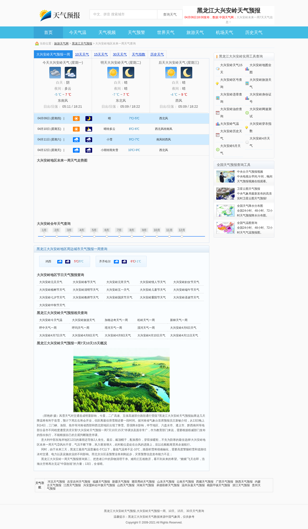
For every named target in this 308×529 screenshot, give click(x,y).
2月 (57, 230)
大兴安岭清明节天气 (86, 289)
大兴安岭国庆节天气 (119, 297)
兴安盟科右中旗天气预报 (99, 485)
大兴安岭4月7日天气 (52, 335)
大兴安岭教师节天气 (86, 297)
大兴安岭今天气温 (50, 320)
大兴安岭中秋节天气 (52, 305)
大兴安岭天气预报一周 (53, 54)
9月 (144, 230)
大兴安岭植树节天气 (52, 289)
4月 (82, 230)
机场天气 (224, 32)
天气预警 (136, 32)
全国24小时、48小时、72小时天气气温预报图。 (255, 227)
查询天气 (170, 14)
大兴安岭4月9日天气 (118, 335)
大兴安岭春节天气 (84, 282)
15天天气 (101, 54)
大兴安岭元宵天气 (117, 282)
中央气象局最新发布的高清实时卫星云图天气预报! (254, 193)
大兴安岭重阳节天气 (153, 297)
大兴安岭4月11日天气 (184, 335)
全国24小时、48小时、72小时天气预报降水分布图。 (255, 210)
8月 (132, 230)
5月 (94, 230)
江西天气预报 (72, 485)
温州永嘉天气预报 (193, 485)
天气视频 (107, 32)
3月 (69, 230)
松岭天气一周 (146, 320)
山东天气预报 (165, 481)
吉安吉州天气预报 (78, 481)
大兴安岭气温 (229, 124)
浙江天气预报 (241, 485)
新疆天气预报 (120, 481)
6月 (107, 230)
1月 (44, 230)
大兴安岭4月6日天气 (183, 327)
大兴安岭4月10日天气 (151, 335)
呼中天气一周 (48, 327)
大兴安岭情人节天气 (153, 282)
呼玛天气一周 (80, 327)
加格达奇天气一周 (116, 320)
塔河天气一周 (113, 327)
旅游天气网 (61, 43)
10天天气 (82, 54)
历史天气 (254, 32)
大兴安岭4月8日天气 (85, 335)
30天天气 (120, 54)
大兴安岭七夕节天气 (52, 297)
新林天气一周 (178, 320)
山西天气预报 (126, 485)
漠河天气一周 (146, 327)
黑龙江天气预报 (82, 43)
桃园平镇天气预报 (218, 485)
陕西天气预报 (244, 481)
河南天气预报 (145, 485)
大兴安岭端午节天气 (186, 289)
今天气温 (77, 32)
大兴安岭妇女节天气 (186, 282)
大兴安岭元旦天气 (50, 282)
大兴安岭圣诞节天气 (186, 297)
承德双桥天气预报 (168, 485)
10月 (157, 230)
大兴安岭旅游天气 (83, 320)
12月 (182, 230)
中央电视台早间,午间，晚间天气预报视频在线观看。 (254, 176)
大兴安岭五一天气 (117, 289)
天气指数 (138, 54)
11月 (169, 230)
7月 (119, 230)
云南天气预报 (185, 481)
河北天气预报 (56, 481)
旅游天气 (195, 32)
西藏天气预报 (204, 481)
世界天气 (165, 32)
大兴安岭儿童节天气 (153, 289)
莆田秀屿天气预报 (143, 481)
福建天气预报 (101, 481)
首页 (48, 32)
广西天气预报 (224, 481)
